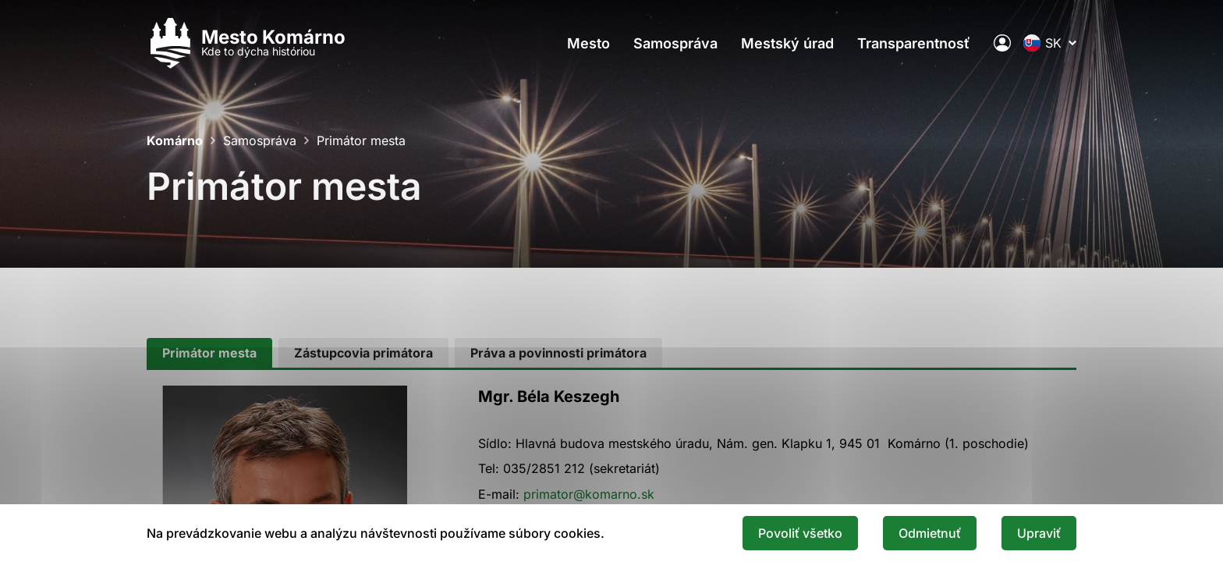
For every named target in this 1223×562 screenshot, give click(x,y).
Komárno (175, 140)
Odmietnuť (930, 533)
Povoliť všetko (800, 533)
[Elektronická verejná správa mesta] (1002, 43)
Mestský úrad (787, 43)
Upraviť (1039, 533)
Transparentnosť (913, 43)
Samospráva (675, 43)
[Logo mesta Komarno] (246, 43)
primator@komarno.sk (588, 494)
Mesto (588, 43)
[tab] (209, 353)
